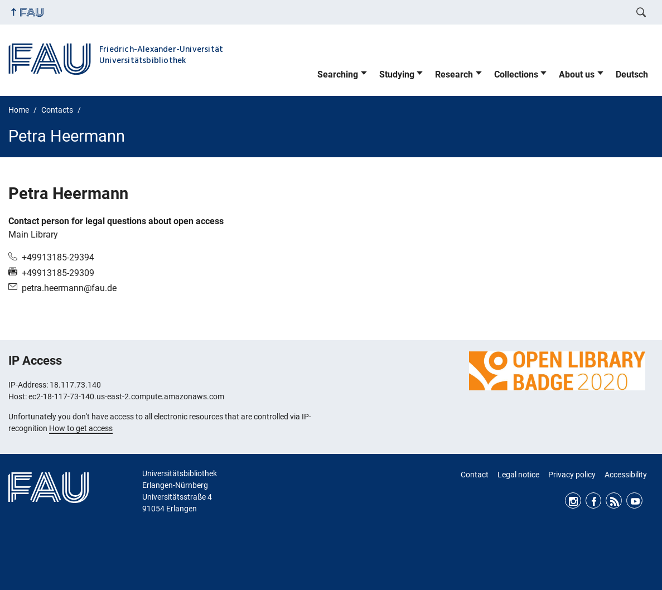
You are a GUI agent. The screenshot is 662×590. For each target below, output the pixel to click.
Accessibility (626, 474)
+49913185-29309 (58, 273)
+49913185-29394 (58, 257)
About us (577, 74)
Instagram (573, 500)
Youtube (634, 500)
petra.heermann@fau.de (69, 288)
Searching (337, 74)
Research (454, 74)
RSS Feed (614, 500)
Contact (475, 474)
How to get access (81, 428)
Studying (396, 74)
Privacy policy (572, 474)
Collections (516, 74)
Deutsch (632, 74)
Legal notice (518, 474)
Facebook (594, 500)
